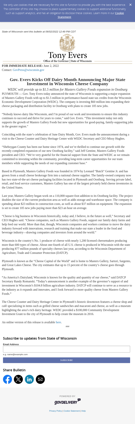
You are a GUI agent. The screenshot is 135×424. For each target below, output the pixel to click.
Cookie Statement (72, 411)
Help (84, 411)
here (58, 322)
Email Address (11, 344)
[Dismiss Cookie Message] (130, 3)
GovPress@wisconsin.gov (28, 69)
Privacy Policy (55, 411)
